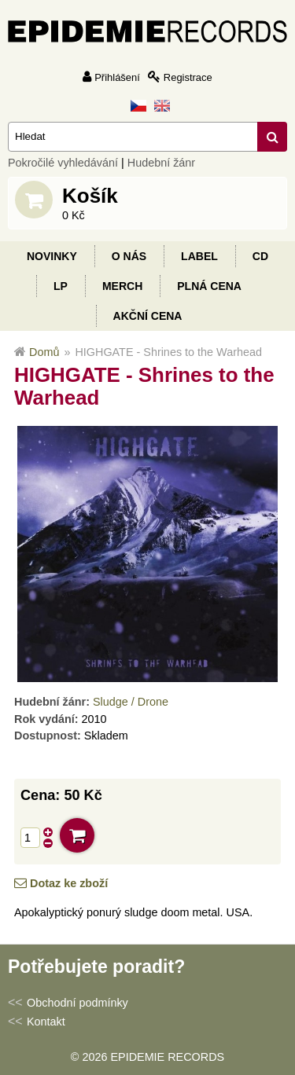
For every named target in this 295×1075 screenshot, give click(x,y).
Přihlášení (117, 77)
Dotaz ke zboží (69, 883)
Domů (44, 352)
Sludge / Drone (130, 701)
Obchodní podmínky (77, 1002)
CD (260, 256)
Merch (122, 286)
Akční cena (148, 316)
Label (199, 256)
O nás (129, 256)
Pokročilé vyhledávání (63, 162)
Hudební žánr (161, 162)
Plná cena (209, 286)
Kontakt (46, 1021)
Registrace (188, 77)
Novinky (52, 256)
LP (60, 286)
